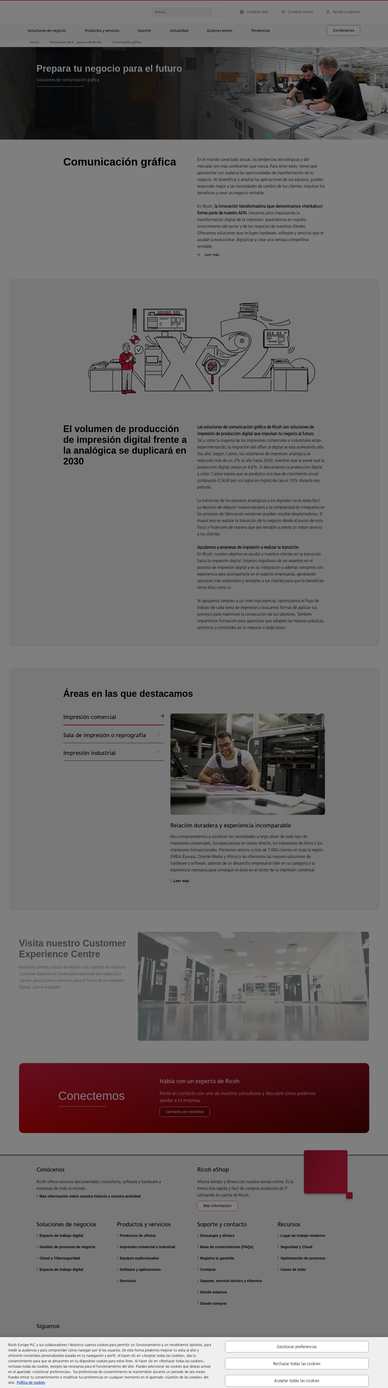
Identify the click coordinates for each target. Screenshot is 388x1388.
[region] (194, 1362)
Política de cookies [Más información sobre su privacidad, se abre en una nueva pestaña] (31, 1382)
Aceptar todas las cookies (296, 1380)
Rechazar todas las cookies (296, 1363)
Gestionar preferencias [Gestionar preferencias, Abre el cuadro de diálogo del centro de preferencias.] (297, 1346)
